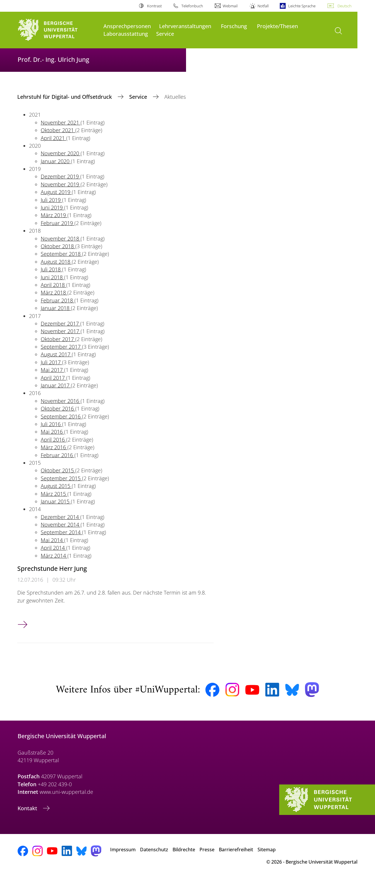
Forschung (234, 26)
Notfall (263, 5)
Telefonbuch (192, 5)
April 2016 (53, 439)
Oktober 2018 (58, 246)
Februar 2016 (57, 455)
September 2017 (61, 346)
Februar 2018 (57, 300)
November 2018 (61, 238)
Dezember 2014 (60, 516)
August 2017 (56, 354)
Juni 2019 (52, 207)
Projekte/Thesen (277, 26)
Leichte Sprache (302, 5)
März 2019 (54, 215)
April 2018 (53, 284)
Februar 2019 (57, 223)
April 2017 (53, 377)
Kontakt (28, 808)
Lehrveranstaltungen (185, 26)
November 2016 (61, 400)
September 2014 (61, 532)
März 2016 (54, 447)
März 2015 (54, 493)
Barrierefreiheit (236, 849)
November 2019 (61, 184)
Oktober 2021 (58, 130)
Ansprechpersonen (127, 26)
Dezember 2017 (60, 323)
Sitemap (267, 849)
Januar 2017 (56, 385)
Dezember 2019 (60, 176)
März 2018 (54, 292)
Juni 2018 (52, 277)
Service (165, 33)
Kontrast (154, 5)
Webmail (230, 5)
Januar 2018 (56, 308)
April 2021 (53, 138)
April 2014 (53, 547)
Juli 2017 (51, 362)
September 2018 (61, 253)
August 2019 (56, 191)
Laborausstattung (125, 33)
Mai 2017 (52, 369)
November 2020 (61, 153)
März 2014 (54, 555)
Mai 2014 (52, 540)
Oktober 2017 (58, 339)
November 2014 (61, 524)
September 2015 (61, 478)
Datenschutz (154, 849)
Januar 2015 (56, 501)
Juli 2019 (51, 199)
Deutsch (345, 5)
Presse (207, 849)
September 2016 (61, 416)
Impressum (123, 849)
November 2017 (61, 331)
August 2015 (56, 485)
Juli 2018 (51, 269)
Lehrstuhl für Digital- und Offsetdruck (65, 96)
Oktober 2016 (58, 408)
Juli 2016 (51, 424)
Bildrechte (184, 849)
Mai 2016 (52, 431)
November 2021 (61, 122)
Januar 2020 (56, 161)
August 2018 (56, 261)
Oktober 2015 (58, 470)
